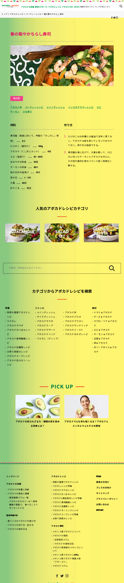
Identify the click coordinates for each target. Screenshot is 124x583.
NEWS (98, 477)
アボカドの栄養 (13, 484)
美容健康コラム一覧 (19, 498)
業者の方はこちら (87, 7)
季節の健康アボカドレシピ (18, 315)
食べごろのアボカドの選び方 (22, 521)
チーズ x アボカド (103, 317)
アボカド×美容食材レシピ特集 (67, 498)
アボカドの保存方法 (17, 529)
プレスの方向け (103, 488)
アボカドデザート (46, 330)
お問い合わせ (102, 505)
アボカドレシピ (58, 477)
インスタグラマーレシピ (81, 107)
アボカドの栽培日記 (64, 544)
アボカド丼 (16, 107)
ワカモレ (11, 321)
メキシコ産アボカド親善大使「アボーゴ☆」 (67, 560)
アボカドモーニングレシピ (66, 511)
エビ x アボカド (102, 330)
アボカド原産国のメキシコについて (68, 549)
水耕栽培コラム (61, 540)
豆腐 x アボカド (102, 339)
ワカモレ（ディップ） (48, 339)
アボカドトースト (74, 330)
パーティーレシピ (34, 107)
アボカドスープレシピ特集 (65, 515)
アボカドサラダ (15, 326)
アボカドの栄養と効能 (18, 490)
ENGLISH (99, 510)
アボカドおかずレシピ (76, 334)
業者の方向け (102, 482)
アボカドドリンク (46, 334)
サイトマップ (102, 493)
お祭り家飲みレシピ (17, 352)
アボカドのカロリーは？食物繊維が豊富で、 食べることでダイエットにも (23, 505)
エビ (99, 107)
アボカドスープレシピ (18, 356)
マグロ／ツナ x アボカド (105, 323)
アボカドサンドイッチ (76, 326)
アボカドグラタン (74, 321)
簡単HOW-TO (12, 516)
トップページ (12, 477)
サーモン (15, 112)
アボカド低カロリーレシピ (18, 363)
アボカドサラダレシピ (63, 490)
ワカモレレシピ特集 (62, 486)
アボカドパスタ (73, 317)
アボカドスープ (45, 326)
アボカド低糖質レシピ (18, 347)
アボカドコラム (60, 566)
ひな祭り (27, 112)
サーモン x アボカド (104, 334)
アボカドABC (57, 526)
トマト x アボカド (103, 313)
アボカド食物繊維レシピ (18, 341)
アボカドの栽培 (60, 536)
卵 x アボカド (101, 343)
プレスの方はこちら (102, 7)
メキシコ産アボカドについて (67, 532)
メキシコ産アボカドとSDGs (66, 555)
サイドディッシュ (46, 317)
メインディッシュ (56, 107)
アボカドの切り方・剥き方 (20, 525)
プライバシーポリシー (107, 499)
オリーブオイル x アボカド (105, 349)
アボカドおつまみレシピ (18, 332)
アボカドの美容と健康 (18, 494)
